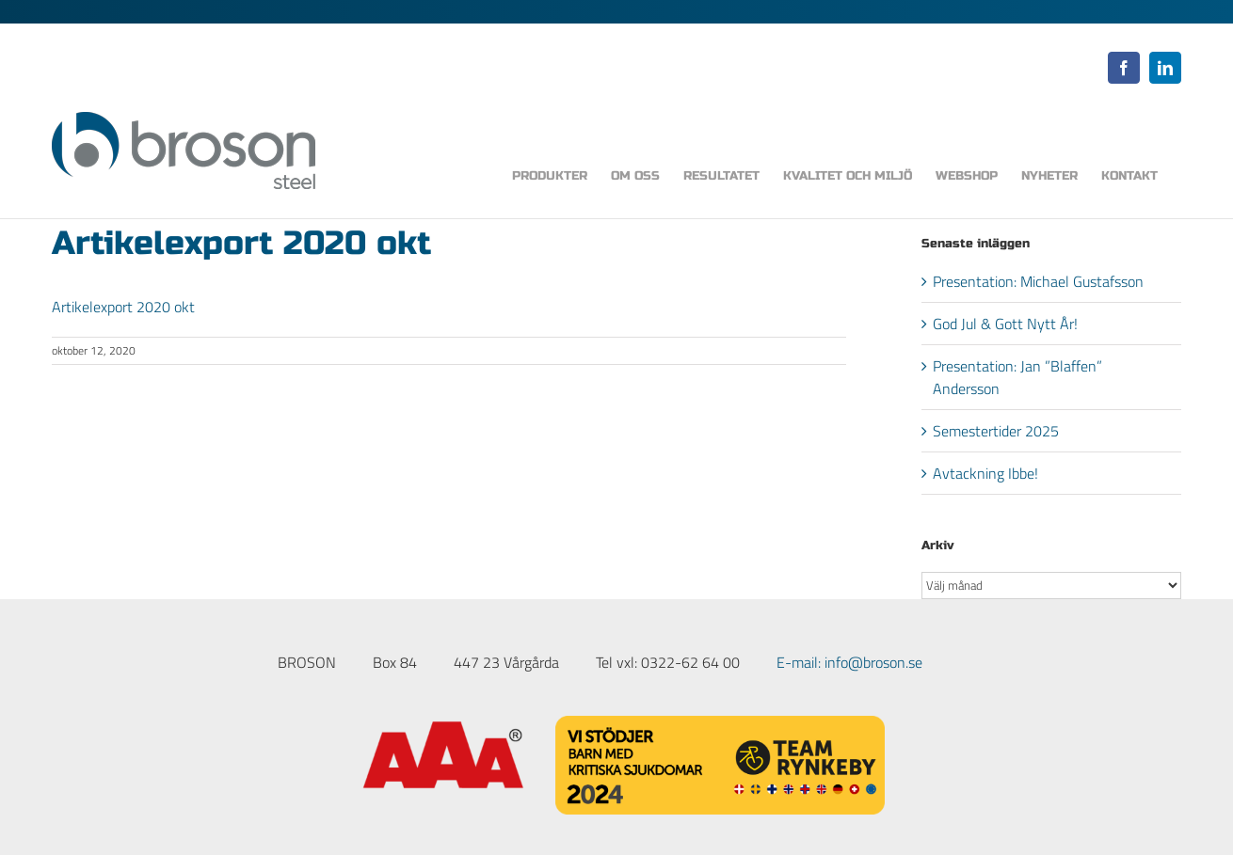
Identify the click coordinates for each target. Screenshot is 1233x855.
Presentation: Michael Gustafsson (1038, 281)
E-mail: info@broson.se (849, 662)
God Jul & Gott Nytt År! (1005, 323)
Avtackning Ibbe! (985, 473)
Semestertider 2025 (996, 431)
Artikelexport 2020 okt (123, 306)
